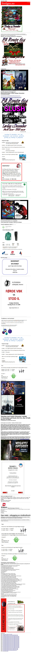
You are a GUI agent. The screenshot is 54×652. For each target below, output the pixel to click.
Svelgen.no (7, 3)
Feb (4, 634)
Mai (7, 634)
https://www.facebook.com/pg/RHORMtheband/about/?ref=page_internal (10, 95)
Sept (13, 634)
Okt (14, 634)
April (6, 635)
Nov (15, 634)
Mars (6, 634)
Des (17, 634)
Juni (8, 634)
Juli (10, 634)
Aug (11, 634)
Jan (3, 634)
